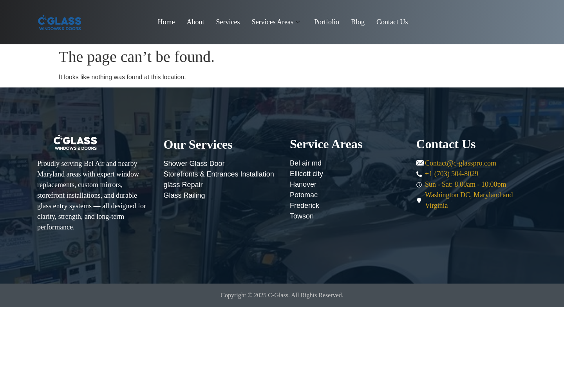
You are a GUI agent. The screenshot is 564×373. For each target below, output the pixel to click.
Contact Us (392, 22)
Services (228, 22)
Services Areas (275, 22)
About (195, 22)
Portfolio (326, 22)
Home (166, 22)
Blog (358, 22)
